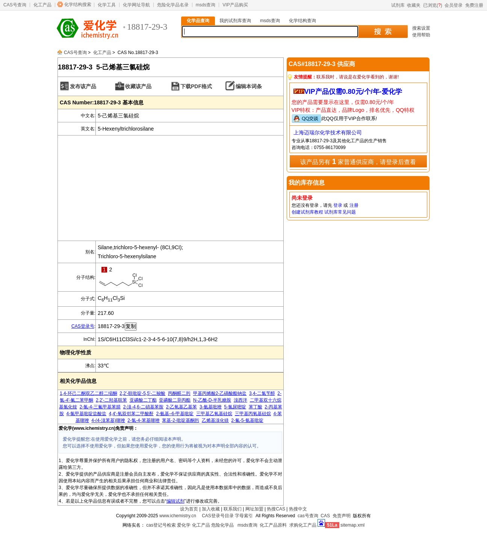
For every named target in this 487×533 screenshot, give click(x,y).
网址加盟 (254, 509)
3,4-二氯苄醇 (262, 393)
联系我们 (233, 509)
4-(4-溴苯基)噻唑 (108, 420)
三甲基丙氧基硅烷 (253, 413)
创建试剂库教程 (307, 212)
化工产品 (42, 5)
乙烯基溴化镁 (215, 420)
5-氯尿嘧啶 (235, 407)
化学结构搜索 (77, 4)
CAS (325, 515)
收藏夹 (413, 5)
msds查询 (206, 5)
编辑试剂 (175, 501)
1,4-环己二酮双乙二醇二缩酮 (88, 393)
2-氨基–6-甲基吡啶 (175, 413)
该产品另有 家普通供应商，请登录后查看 (358, 161)
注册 (353, 205)
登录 (337, 205)
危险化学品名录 (173, 5)
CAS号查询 (14, 5)
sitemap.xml (352, 525)
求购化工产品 (302, 525)
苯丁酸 (255, 407)
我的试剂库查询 (235, 20)
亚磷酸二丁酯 (143, 400)
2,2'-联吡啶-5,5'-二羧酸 (142, 393)
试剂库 (398, 5)
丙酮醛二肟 (179, 393)
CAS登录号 (82, 326)
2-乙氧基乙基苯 (181, 407)
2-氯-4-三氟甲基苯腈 (100, 407)
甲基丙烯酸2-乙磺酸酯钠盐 (220, 393)
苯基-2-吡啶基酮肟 (180, 420)
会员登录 (454, 5)
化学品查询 (198, 20)
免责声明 (342, 515)
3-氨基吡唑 (211, 407)
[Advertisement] (170, 188)
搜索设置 (421, 28)
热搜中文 (298, 509)
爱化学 (184, 525)
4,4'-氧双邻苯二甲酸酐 (131, 413)
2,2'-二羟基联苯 (111, 400)
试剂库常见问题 (340, 212)
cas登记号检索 (161, 525)
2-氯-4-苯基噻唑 (143, 420)
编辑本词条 (249, 86)
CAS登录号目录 (218, 515)
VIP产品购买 (235, 5)
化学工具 (107, 5)
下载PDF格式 (196, 86)
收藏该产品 (138, 86)
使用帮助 (421, 35)
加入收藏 (211, 509)
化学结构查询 (302, 20)
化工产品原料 (273, 525)
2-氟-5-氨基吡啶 (247, 420)
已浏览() (432, 5)
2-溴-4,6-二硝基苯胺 (143, 407)
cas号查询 (308, 515)
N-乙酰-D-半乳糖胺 (212, 400)
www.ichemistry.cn (177, 515)
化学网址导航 (136, 5)
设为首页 (189, 509)
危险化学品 (222, 525)
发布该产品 (83, 86)
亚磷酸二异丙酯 (175, 400)
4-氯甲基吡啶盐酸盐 (86, 413)
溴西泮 (240, 400)
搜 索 (383, 31)
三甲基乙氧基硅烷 (214, 413)
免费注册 (474, 5)
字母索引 (244, 515)
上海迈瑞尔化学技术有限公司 (327, 132)
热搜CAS (276, 509)
